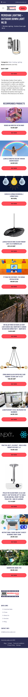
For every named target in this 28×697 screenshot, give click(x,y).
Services (6, 618)
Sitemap (18, 645)
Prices (23, 8)
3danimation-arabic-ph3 (14, 568)
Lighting (19, 62)
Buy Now (14, 73)
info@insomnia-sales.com (20, 2)
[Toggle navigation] (3, 8)
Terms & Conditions (18, 643)
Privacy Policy (11, 645)
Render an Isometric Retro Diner (14, 125)
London (4, 2)
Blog (5, 621)
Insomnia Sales (8, 609)
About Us (6, 615)
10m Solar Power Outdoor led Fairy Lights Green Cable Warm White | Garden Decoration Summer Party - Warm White (14, 327)
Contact (10, 643)
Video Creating (12, 62)
